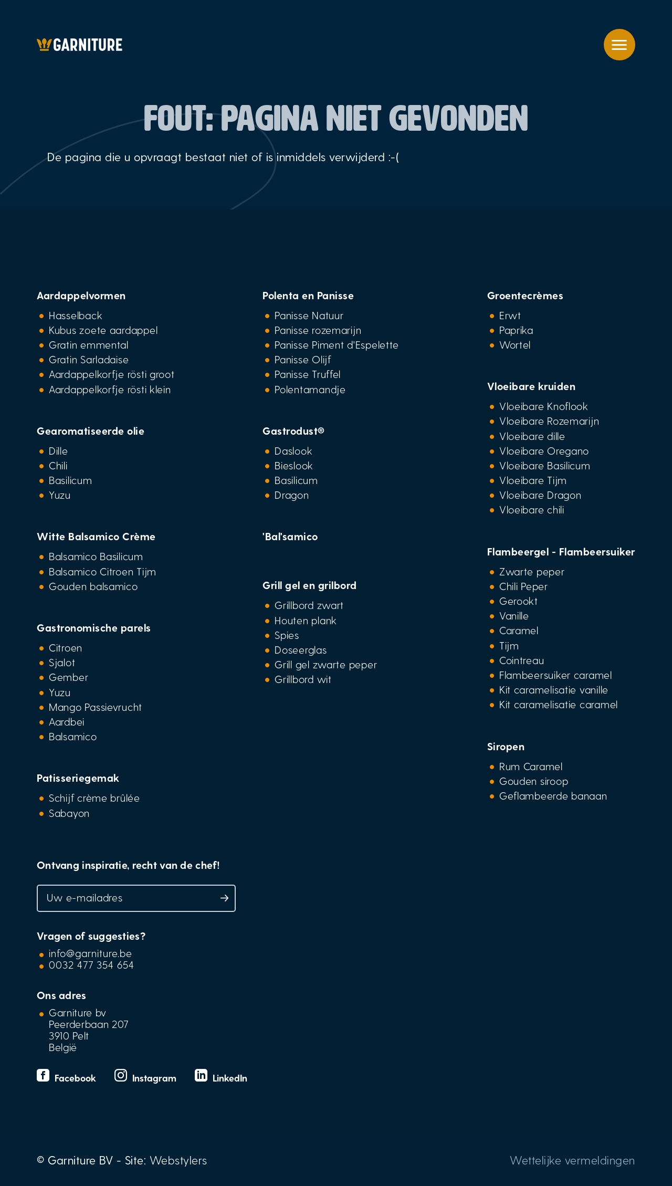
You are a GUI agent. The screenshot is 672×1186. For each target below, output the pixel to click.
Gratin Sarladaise (89, 359)
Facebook (68, 1077)
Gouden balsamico (93, 586)
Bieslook (294, 465)
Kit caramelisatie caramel (558, 704)
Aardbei (67, 721)
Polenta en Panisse (308, 295)
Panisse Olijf (303, 359)
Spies (287, 634)
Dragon (292, 494)
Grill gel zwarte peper (326, 664)
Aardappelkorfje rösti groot (112, 374)
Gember (68, 676)
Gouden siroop (533, 780)
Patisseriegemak (78, 777)
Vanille (514, 615)
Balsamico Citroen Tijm (102, 571)
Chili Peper (523, 586)
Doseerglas (301, 649)
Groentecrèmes (525, 295)
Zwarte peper (532, 571)
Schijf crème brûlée (94, 797)
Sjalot (62, 662)
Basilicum (70, 480)
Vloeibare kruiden (531, 386)
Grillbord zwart (309, 605)
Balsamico (73, 736)
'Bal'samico (290, 536)
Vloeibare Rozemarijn (549, 420)
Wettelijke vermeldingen (572, 1160)
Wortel (515, 344)
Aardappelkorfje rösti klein (110, 389)
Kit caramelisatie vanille (553, 689)
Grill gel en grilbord (309, 585)
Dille (58, 450)
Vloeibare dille (532, 435)
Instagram (146, 1077)
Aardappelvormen (81, 295)
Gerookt (518, 600)
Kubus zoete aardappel (103, 329)
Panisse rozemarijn (318, 329)
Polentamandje (310, 389)
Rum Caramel (531, 766)
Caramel (519, 630)
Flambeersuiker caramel (555, 674)
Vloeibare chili (531, 509)
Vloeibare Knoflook (544, 406)
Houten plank (306, 620)
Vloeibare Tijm (533, 480)
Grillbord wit (303, 679)
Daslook (293, 450)
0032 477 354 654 (91, 964)
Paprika (516, 329)
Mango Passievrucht (95, 706)
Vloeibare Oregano (544, 450)
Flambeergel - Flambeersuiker (561, 551)
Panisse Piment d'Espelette (337, 344)
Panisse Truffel (308, 374)
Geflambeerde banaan (553, 795)
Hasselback (75, 315)
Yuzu (60, 494)
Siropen (506, 746)
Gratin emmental (89, 344)
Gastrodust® (293, 430)
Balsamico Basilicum (96, 556)
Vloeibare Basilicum (545, 465)
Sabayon (69, 812)
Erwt (510, 315)
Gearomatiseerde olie (90, 430)
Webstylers (178, 1160)
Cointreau (521, 660)
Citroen (65, 647)
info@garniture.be (90, 953)
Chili (58, 465)
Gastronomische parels (94, 627)
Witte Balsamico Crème (96, 536)
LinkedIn (221, 1077)
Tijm (509, 645)
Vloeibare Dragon (540, 494)
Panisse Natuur (309, 315)
